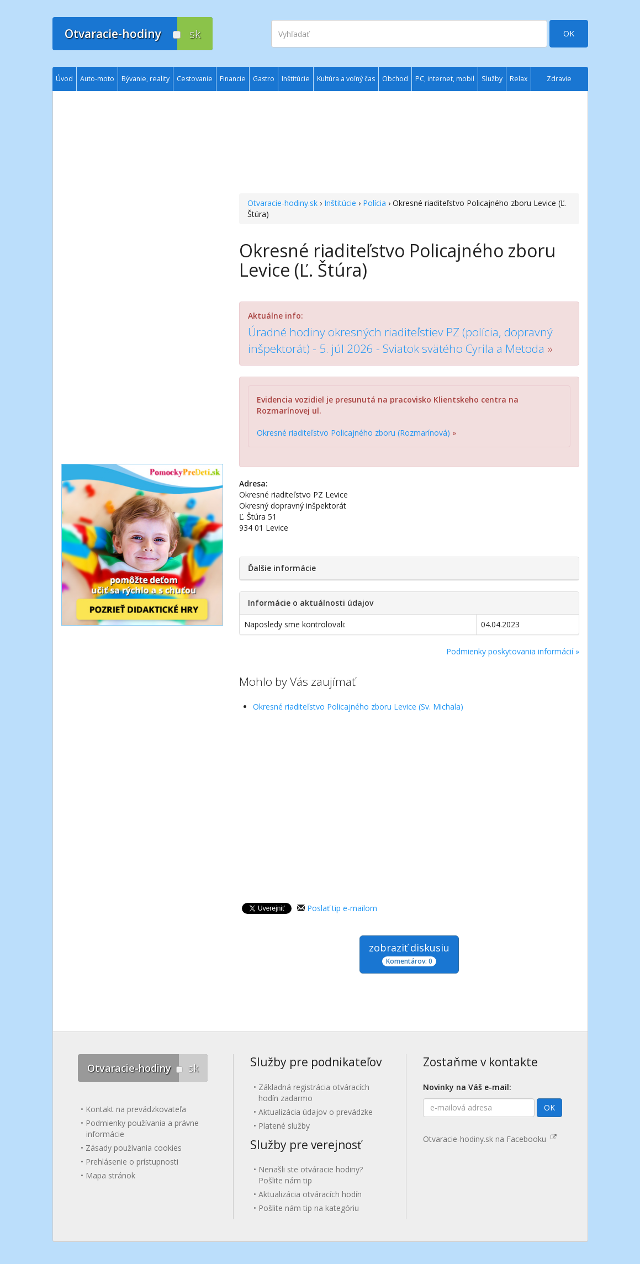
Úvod (64, 78)
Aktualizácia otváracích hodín (310, 1194)
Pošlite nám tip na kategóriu (308, 1208)
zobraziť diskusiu (409, 954)
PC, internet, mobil (444, 78)
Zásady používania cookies (134, 1148)
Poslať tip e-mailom (342, 908)
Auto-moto (97, 78)
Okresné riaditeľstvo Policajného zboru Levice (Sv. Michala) (358, 706)
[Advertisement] (409, 143)
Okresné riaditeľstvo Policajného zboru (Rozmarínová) (353, 432)
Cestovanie (195, 78)
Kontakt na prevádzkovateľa (136, 1109)
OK (568, 33)
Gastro (263, 78)
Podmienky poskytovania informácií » (512, 651)
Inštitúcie (340, 203)
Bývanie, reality (145, 78)
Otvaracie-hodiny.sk (282, 203)
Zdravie (559, 78)
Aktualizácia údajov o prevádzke (315, 1112)
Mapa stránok (110, 1175)
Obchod (395, 78)
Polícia (374, 203)
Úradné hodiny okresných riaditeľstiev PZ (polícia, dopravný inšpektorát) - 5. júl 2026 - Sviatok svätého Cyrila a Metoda (400, 340)
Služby (492, 78)
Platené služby (284, 1125)
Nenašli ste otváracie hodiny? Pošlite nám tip (310, 1175)
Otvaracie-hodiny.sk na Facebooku (490, 1139)
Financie (233, 78)
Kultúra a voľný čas (346, 78)
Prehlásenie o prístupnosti (132, 1161)
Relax (518, 78)
